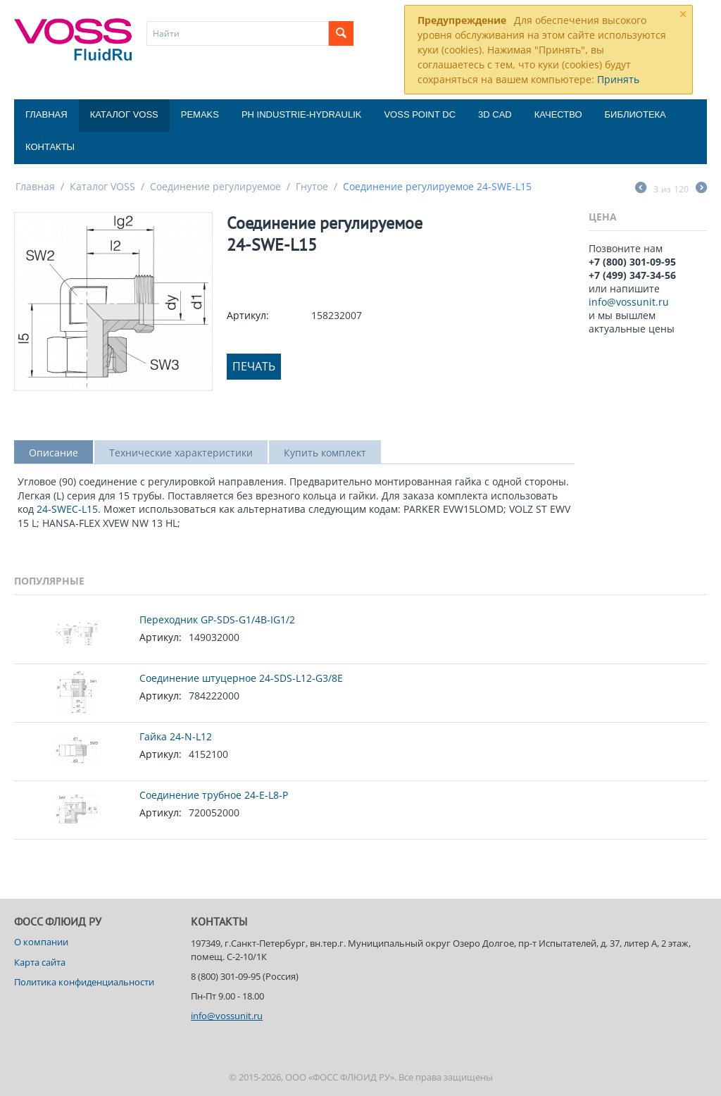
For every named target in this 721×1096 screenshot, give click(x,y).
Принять (618, 79)
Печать (253, 366)
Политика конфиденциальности (84, 982)
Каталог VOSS (124, 114)
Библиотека (635, 114)
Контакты (50, 147)
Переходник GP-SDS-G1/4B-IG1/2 (217, 619)
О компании (41, 941)
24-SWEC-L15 (67, 509)
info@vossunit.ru (629, 302)
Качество (558, 114)
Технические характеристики (181, 452)
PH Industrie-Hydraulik (301, 114)
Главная (46, 114)
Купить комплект (325, 452)
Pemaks (200, 114)
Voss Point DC (420, 114)
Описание (53, 452)
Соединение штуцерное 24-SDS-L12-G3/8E (241, 678)
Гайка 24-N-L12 (175, 736)
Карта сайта (39, 962)
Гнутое (312, 186)
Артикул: (248, 315)
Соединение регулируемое (215, 186)
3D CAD (495, 114)
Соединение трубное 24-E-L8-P (213, 795)
